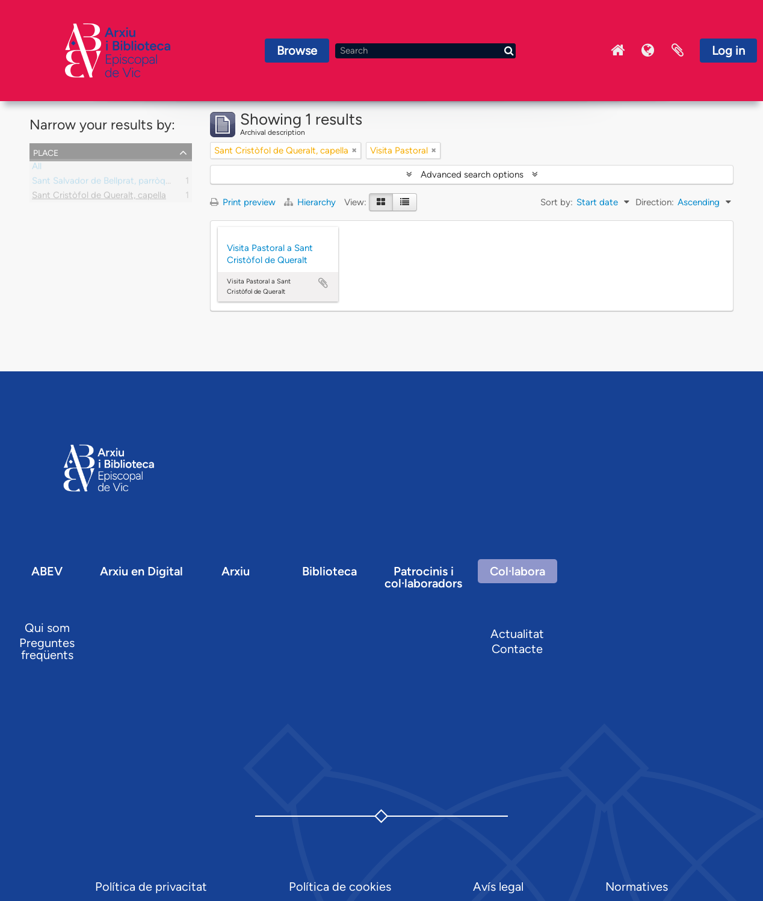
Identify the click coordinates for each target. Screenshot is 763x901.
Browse (297, 50)
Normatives (636, 886)
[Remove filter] (354, 150)
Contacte (517, 649)
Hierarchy (311, 202)
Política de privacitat (151, 886)
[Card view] (381, 202)
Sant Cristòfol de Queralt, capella (99, 197)
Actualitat (517, 634)
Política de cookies (340, 886)
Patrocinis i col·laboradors (423, 577)
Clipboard (678, 51)
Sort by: (556, 202)
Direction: (654, 202)
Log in (728, 50)
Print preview (243, 202)
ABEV (47, 571)
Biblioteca (329, 571)
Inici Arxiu (617, 51)
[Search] (425, 50)
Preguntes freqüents (47, 649)
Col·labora (517, 571)
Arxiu (235, 571)
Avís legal (498, 886)
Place (45, 151)
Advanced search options (472, 174)
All (37, 168)
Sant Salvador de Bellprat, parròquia (104, 183)
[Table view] (404, 202)
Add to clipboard (323, 283)
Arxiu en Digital (141, 571)
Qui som (47, 628)
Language (647, 51)
